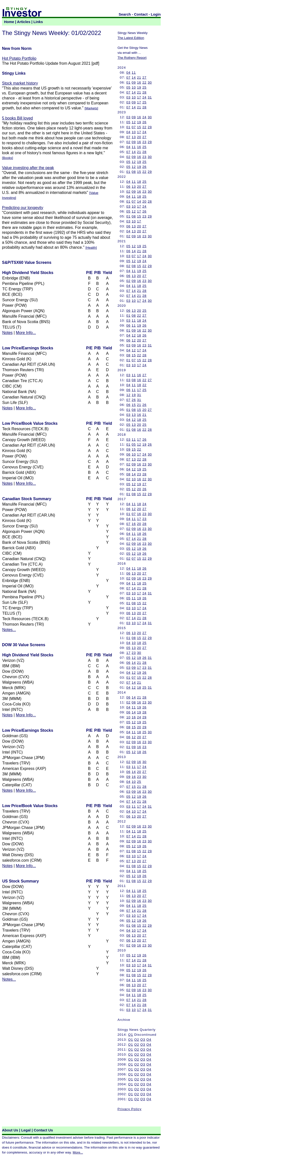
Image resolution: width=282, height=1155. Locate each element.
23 (144, 142)
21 (139, 77)
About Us (10, 1130)
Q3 (142, 1039)
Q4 (148, 1039)
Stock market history (20, 83)
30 (150, 82)
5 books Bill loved (17, 118)
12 (134, 122)
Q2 (136, 1039)
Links (38, 22)
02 (128, 142)
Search (125, 14)
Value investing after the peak (28, 168)
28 (144, 92)
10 (134, 87)
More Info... (26, 333)
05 (128, 87)
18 (139, 181)
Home (9, 22)
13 (134, 137)
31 (150, 97)
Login (156, 14)
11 (134, 72)
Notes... (9, 630)
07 (128, 77)
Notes (7, 333)
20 (139, 137)
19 (139, 87)
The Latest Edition (131, 38)
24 (144, 97)
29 (150, 127)
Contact (141, 14)
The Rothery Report (132, 58)
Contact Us (43, 1130)
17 (139, 97)
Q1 (130, 1034)
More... (78, 1152)
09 (134, 82)
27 (144, 77)
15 (139, 127)
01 (128, 82)
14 (134, 77)
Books (7, 158)
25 (144, 87)
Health (91, 247)
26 (144, 122)
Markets (91, 108)
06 (128, 186)
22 (144, 82)
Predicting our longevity (22, 208)
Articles (24, 22)
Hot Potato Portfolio (19, 58)
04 (128, 72)
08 (134, 172)
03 (128, 97)
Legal (26, 1130)
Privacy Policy (130, 1109)
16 (139, 82)
